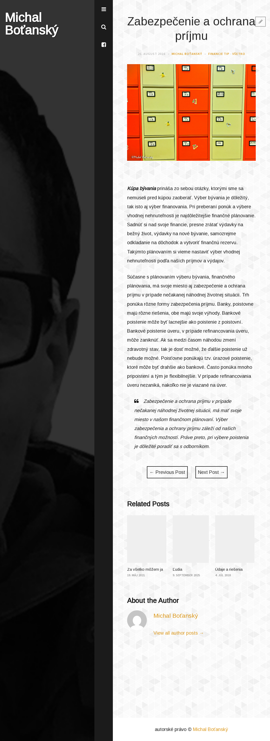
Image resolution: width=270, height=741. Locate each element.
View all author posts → (178, 633)
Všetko (238, 54)
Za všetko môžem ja (145, 569)
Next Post (211, 472)
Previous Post (167, 472)
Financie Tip (218, 54)
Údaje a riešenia (229, 569)
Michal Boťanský (187, 54)
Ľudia (177, 569)
